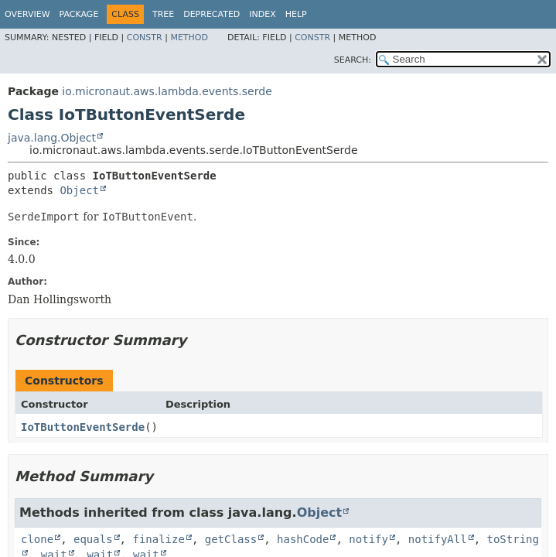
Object (79, 190)
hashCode (303, 539)
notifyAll (437, 539)
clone (37, 539)
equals (93, 539)
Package (79, 14)
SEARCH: (352, 60)
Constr (144, 37)
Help (296, 14)
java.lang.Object (52, 138)
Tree (163, 14)
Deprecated (211, 14)
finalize (158, 539)
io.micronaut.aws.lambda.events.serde (166, 91)
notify (368, 539)
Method (189, 37)
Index (262, 14)
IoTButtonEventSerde (83, 427)
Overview (27, 14)
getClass (231, 539)
